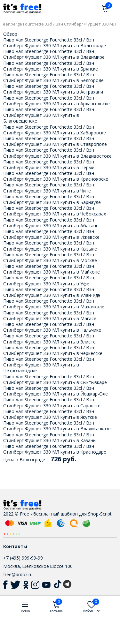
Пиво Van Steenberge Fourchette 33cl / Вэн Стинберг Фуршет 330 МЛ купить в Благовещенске (48, 115)
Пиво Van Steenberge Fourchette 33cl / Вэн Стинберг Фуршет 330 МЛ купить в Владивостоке (57, 153)
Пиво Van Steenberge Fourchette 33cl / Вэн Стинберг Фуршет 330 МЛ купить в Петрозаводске (48, 364)
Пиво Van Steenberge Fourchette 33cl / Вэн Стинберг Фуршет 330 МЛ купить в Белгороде (53, 77)
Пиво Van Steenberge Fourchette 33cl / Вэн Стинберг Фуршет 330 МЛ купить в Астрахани (53, 89)
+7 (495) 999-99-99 (23, 558)
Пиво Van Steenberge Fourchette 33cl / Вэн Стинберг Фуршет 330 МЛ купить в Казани (49, 437)
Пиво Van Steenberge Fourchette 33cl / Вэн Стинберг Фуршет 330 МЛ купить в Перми (48, 164)
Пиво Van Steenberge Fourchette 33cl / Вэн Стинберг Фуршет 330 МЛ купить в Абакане (51, 223)
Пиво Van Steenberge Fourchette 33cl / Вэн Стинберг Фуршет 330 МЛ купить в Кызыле (50, 246)
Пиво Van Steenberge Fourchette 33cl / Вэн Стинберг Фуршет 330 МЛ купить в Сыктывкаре (55, 379)
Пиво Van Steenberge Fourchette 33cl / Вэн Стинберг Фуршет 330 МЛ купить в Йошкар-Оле (55, 391)
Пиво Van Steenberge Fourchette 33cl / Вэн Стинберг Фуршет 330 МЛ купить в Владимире (54, 54)
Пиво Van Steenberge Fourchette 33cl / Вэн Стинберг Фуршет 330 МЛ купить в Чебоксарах (54, 211)
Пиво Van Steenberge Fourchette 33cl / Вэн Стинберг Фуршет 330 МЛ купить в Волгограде (54, 43)
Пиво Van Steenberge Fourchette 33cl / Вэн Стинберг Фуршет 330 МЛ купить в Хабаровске (54, 130)
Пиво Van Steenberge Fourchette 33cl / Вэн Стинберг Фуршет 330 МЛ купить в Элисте (49, 338)
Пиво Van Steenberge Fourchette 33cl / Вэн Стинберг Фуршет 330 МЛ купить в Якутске (50, 414)
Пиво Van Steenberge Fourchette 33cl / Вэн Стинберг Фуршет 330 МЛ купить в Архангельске (56, 101)
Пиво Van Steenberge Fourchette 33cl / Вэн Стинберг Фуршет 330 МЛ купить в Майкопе (51, 269)
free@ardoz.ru (18, 574)
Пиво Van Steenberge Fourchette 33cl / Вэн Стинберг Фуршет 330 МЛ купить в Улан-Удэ (51, 292)
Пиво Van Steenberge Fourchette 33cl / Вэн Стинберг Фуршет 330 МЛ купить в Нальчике (52, 327)
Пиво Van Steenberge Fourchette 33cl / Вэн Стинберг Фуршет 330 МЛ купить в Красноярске (55, 176)
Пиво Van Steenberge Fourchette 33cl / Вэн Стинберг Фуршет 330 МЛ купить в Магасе (49, 315)
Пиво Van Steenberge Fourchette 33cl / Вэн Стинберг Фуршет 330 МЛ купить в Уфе (48, 280)
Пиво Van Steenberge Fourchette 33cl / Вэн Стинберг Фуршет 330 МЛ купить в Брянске (50, 66)
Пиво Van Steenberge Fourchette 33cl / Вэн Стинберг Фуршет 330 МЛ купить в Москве (50, 257)
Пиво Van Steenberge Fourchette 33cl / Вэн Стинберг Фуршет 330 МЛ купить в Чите (48, 187)
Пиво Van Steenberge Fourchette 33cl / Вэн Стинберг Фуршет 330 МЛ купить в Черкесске (52, 350)
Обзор (10, 34)
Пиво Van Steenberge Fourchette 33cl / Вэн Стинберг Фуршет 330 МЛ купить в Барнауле (52, 199)
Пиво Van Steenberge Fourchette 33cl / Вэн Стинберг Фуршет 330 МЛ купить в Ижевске (51, 234)
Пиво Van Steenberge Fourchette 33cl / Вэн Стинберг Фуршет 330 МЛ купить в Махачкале (53, 304)
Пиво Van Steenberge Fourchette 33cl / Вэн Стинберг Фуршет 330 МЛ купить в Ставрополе (55, 141)
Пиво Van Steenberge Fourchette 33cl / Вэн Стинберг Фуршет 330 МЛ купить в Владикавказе (57, 426)
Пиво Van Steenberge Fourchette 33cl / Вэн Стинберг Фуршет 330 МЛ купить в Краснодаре (54, 449)
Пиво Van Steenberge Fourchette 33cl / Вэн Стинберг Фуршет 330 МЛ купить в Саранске (51, 402)
